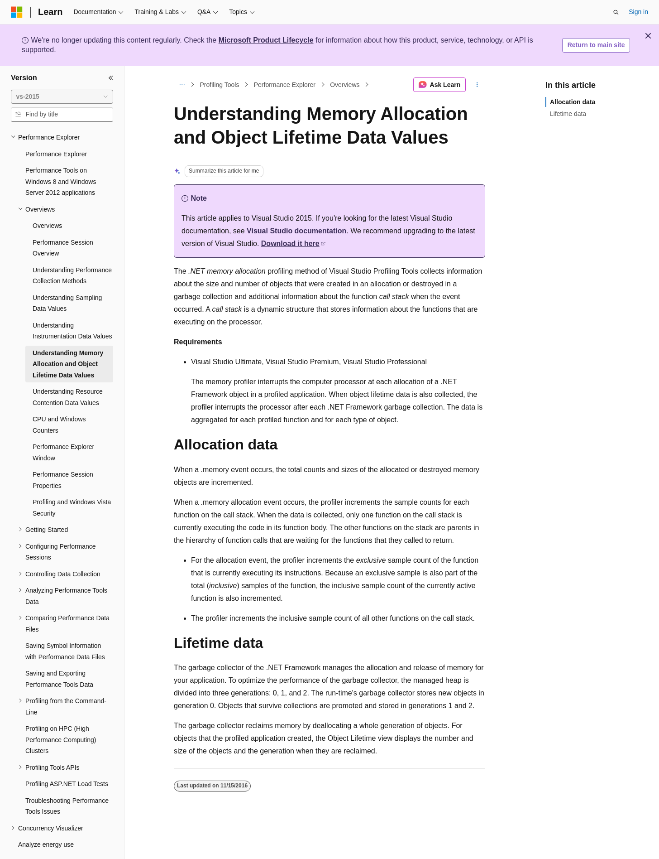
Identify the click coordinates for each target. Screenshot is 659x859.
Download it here (290, 243)
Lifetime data (568, 113)
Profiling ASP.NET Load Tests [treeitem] (66, 758)
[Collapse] (110, 78)
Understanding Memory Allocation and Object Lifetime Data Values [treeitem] (68, 339)
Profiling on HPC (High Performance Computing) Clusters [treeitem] (60, 714)
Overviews (344, 84)
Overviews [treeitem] (47, 200)
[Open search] (616, 12)
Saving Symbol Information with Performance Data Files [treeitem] (65, 626)
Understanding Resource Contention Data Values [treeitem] (68, 372)
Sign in (638, 11)
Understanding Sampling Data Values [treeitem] (67, 278)
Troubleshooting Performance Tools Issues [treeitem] (67, 781)
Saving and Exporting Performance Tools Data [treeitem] (59, 654)
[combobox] (62, 97)
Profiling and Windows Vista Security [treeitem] (72, 482)
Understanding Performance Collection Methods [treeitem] (72, 250)
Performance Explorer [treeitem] (56, 129)
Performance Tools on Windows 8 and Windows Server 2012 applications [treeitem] (60, 156)
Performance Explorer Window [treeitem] (63, 427)
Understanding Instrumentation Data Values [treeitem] (72, 306)
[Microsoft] (17, 12)
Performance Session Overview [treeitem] (63, 223)
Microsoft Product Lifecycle (266, 40)
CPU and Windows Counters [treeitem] (59, 400)
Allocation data (572, 102)
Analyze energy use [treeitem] (46, 819)
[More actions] (477, 84)
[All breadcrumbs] (182, 84)
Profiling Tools (219, 84)
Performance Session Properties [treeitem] (63, 455)
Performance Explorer (284, 84)
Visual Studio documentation (296, 231)
